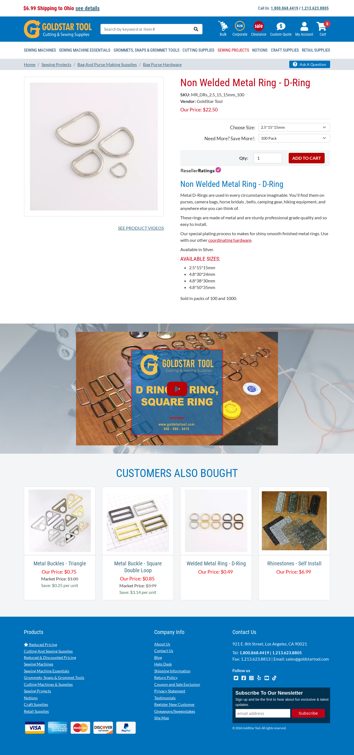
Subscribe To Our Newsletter (269, 693)
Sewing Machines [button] (40, 50)
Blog (158, 657)
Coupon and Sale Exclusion (177, 684)
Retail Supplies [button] (316, 50)
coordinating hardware (229, 240)
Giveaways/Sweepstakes (174, 711)
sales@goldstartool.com (307, 658)
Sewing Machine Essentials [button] (84, 50)
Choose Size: (242, 127)
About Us (162, 644)
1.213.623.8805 (315, 8)
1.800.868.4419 (284, 8)
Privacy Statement (169, 691)
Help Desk (163, 664)
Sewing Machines (38, 664)
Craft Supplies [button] (285, 50)
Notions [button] (260, 50)
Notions (31, 697)
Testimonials (165, 697)
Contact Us (163, 650)
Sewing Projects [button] (233, 50)
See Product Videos (141, 228)
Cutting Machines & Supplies (48, 684)
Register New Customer (174, 704)
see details (87, 8)
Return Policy (166, 677)
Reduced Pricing (40, 644)
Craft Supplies (36, 704)
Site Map (161, 717)
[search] (196, 29)
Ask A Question (309, 64)
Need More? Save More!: (229, 138)
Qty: (243, 158)
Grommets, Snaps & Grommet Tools (54, 677)
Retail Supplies (36, 711)
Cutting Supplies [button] (198, 50)
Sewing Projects (37, 691)
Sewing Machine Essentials (46, 671)
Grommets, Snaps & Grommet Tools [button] (146, 50)
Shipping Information (172, 671)
